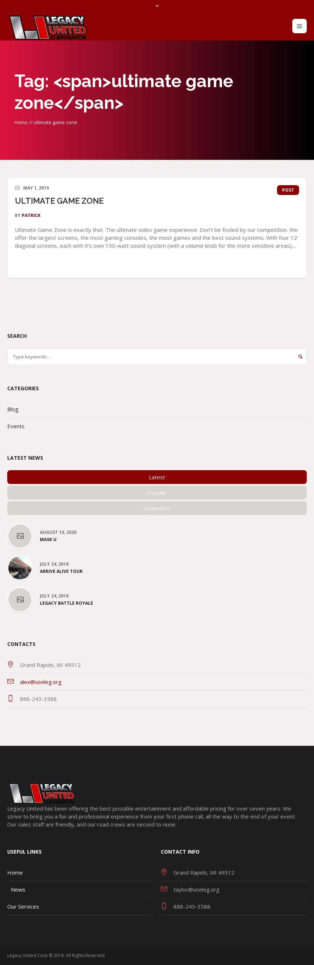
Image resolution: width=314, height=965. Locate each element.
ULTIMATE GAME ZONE (59, 200)
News (18, 889)
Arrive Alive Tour (61, 571)
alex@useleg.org (41, 681)
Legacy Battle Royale (66, 603)
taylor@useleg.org (196, 889)
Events (16, 426)
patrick (31, 215)
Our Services (23, 906)
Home (21, 122)
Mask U (48, 540)
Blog (12, 409)
